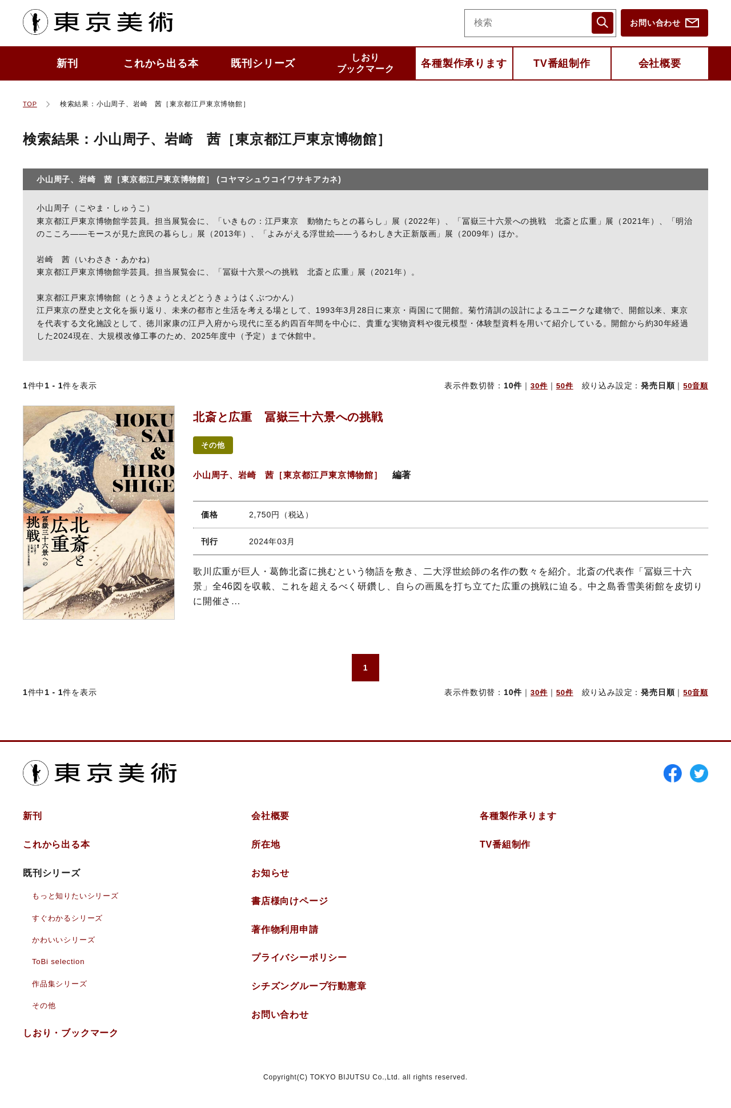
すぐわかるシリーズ (70, 924)
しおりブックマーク (366, 63)
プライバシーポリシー (299, 964)
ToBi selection (60, 968)
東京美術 (103, 23)
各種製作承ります (464, 63)
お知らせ (270, 879)
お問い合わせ (655, 22)
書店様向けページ (289, 908)
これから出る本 (161, 63)
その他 (214, 445)
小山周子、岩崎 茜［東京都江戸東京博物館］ (294, 475)
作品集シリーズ (61, 989)
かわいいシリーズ (65, 946)
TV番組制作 (562, 63)
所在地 (265, 851)
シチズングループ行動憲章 (309, 993)
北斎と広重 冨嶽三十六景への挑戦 (307, 416)
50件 (562, 385)
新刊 (67, 63)
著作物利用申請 (285, 936)
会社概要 (659, 63)
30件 (536, 385)
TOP (30, 104)
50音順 (694, 385)
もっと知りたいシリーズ (78, 902)
